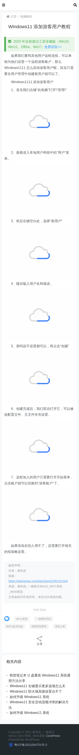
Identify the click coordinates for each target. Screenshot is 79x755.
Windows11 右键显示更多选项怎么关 (37, 686)
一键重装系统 (43, 618)
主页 (11, 16)
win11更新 (21, 618)
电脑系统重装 (39, 626)
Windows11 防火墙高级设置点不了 (36, 691)
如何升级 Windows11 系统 (29, 697)
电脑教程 (26, 16)
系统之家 (60, 626)
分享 (39, 640)
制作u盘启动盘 (14, 626)
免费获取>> (53, 47)
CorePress (53, 735)
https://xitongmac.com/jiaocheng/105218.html (38, 581)
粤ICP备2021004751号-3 (30, 744)
